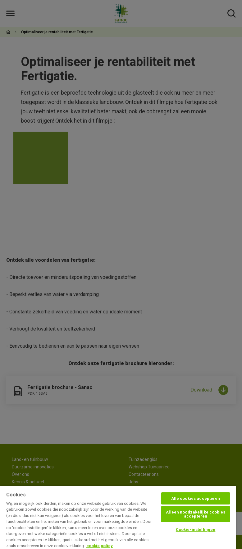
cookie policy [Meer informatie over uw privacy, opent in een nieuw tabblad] (99, 545)
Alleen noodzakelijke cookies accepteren (195, 514)
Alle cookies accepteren (195, 498)
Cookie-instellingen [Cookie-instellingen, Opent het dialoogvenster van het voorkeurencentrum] (195, 529)
